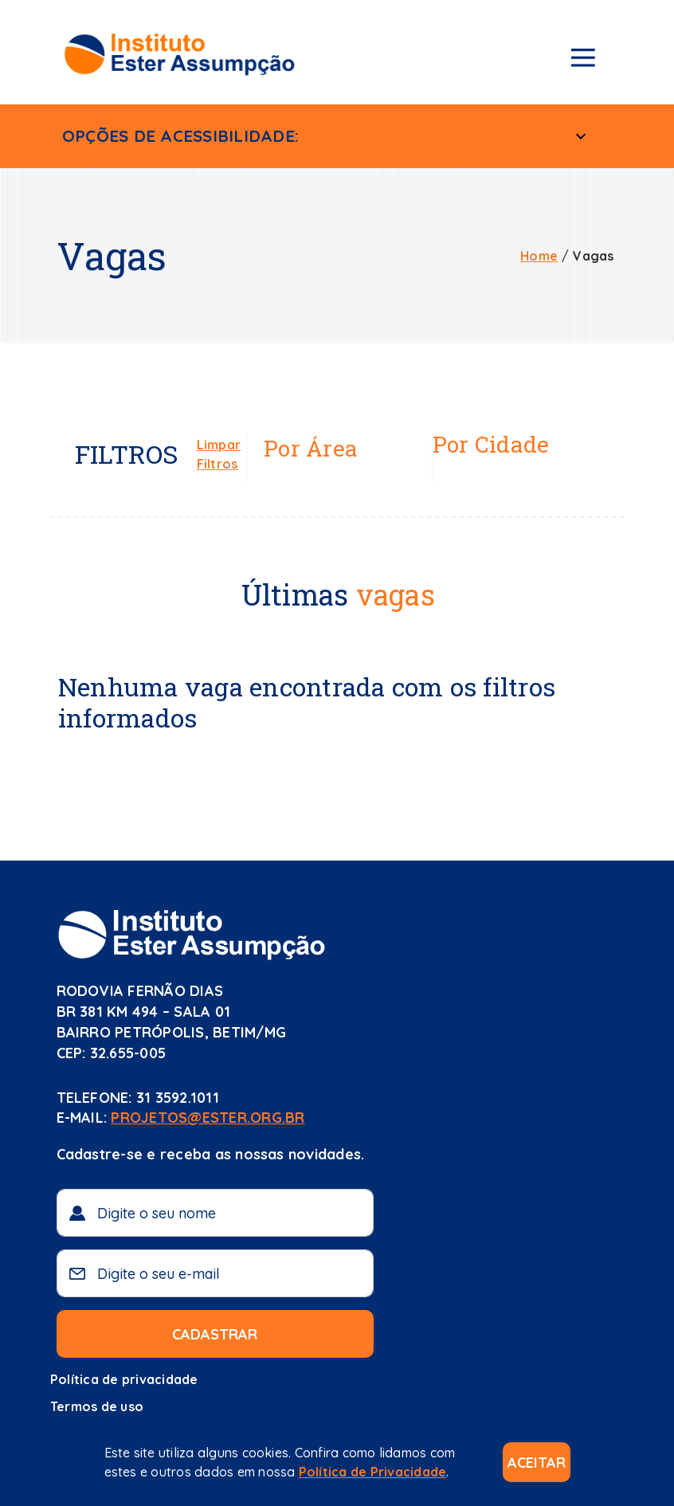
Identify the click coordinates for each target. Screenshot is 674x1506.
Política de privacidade (124, 1379)
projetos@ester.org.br (207, 1117)
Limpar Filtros (219, 454)
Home (539, 256)
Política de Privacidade (373, 1472)
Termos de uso (96, 1406)
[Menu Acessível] (581, 136)
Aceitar (536, 1462)
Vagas (593, 256)
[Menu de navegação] (583, 60)
